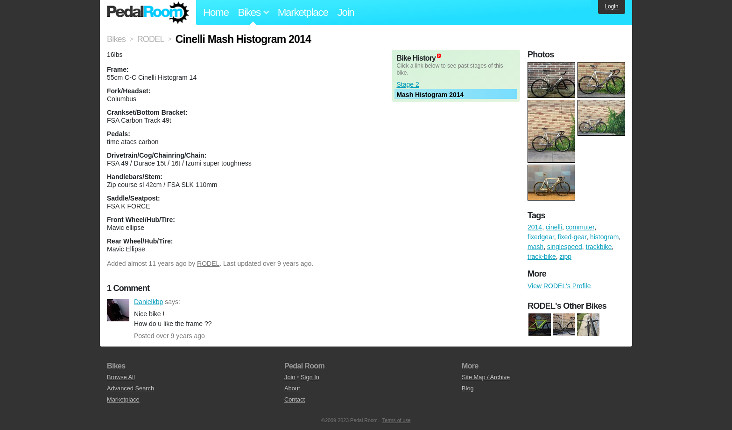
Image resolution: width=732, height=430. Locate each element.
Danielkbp (118, 310)
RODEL (208, 263)
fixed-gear (572, 237)
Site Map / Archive (486, 377)
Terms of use (396, 420)
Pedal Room (148, 12)
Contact (294, 399)
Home (216, 12)
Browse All (121, 377)
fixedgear (541, 237)
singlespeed (564, 246)
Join (346, 12)
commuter (580, 227)
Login (611, 6)
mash (535, 246)
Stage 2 (407, 84)
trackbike (599, 246)
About (292, 388)
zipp (565, 256)
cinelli (554, 227)
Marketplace (303, 12)
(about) (439, 56)
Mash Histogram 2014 (430, 94)
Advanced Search (130, 388)
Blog (468, 388)
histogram (604, 237)
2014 (535, 227)
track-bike (542, 256)
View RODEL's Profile (559, 286)
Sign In (310, 377)
